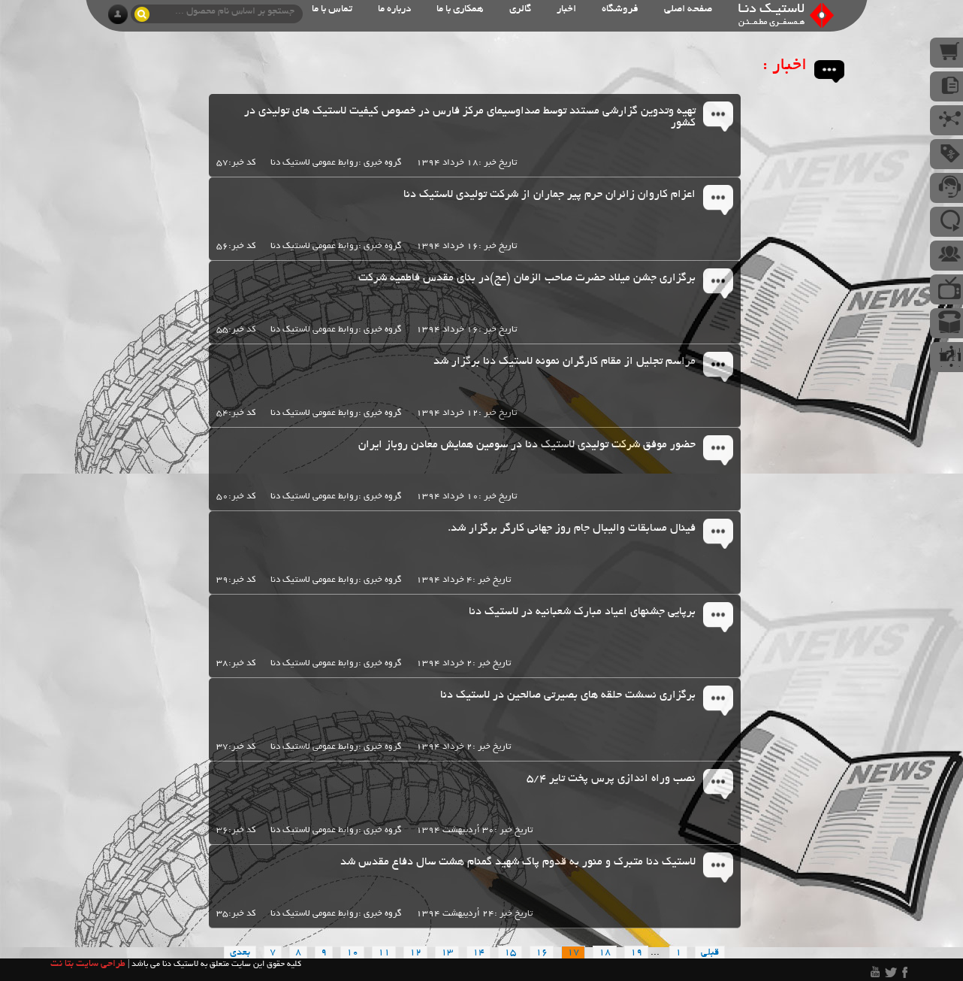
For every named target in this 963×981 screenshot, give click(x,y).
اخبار (566, 9)
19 (636, 953)
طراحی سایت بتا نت (87, 964)
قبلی (710, 953)
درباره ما (394, 9)
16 (542, 953)
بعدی (240, 953)
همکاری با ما (460, 9)
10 (352, 953)
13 (447, 953)
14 (478, 953)
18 (605, 953)
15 (510, 953)
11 (384, 953)
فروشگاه (620, 9)
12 (415, 953)
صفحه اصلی (688, 9)
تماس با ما (332, 9)
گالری (520, 9)
